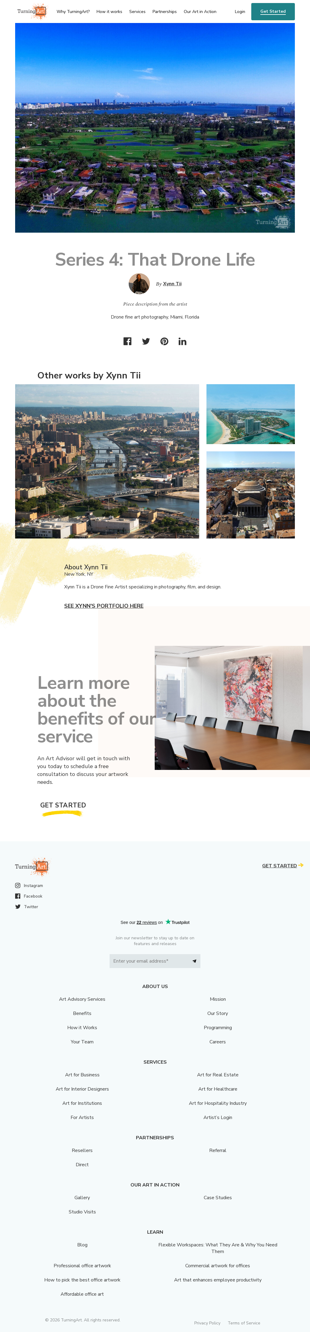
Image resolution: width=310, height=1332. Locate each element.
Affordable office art (82, 1294)
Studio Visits (82, 1212)
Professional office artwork (82, 1265)
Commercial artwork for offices (217, 1265)
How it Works (82, 1027)
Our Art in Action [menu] (200, 12)
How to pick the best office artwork (82, 1280)
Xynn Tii (172, 283)
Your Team (82, 1042)
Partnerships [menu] (165, 12)
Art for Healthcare (217, 1089)
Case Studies (218, 1197)
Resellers (82, 1150)
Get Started (273, 11)
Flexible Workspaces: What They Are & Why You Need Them (217, 1248)
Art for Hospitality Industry (218, 1103)
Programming (218, 1027)
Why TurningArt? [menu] (73, 12)
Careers (217, 1042)
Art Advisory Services (82, 999)
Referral (217, 1150)
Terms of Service (244, 1323)
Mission (218, 999)
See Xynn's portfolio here (103, 606)
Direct (82, 1164)
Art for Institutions (82, 1103)
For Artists (82, 1117)
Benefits (82, 1013)
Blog (82, 1245)
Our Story (217, 1013)
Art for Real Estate (218, 1075)
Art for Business (82, 1075)
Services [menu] (137, 12)
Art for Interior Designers (82, 1089)
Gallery (82, 1197)
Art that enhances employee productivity (218, 1280)
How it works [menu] (109, 12)
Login (240, 12)
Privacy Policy (207, 1323)
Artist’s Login (217, 1117)
